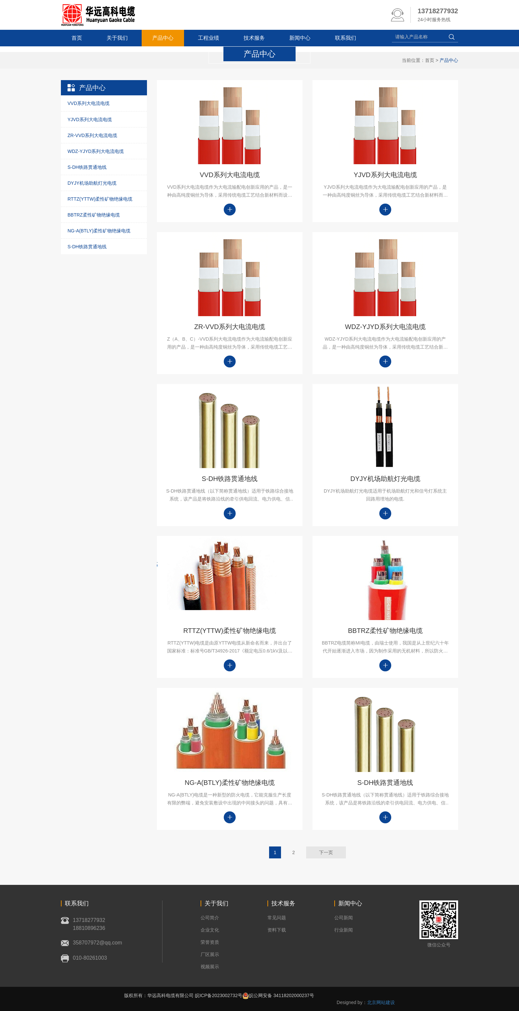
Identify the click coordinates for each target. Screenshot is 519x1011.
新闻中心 (299, 38)
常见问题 (276, 917)
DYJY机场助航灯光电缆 (92, 183)
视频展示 (210, 966)
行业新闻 (343, 930)
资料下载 (276, 930)
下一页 (326, 852)
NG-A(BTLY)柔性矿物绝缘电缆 (99, 230)
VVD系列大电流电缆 (89, 103)
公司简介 (210, 917)
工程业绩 (208, 38)
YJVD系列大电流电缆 (90, 119)
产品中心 (162, 38)
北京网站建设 (381, 1002)
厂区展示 (210, 954)
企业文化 (210, 930)
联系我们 (345, 38)
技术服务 (254, 38)
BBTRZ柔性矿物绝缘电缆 (94, 214)
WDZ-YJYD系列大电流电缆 (96, 151)
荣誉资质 (210, 942)
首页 (76, 38)
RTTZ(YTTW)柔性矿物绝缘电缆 (100, 199)
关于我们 (117, 38)
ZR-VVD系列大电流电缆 (92, 135)
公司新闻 (343, 917)
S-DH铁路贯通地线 (87, 167)
